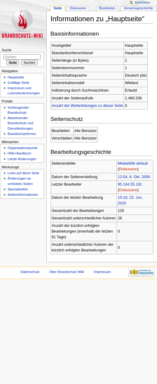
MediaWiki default (133, 163)
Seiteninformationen (22, 194)
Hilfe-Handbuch (19, 153)
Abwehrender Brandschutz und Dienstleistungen (20, 123)
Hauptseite (15, 77)
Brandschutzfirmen (21, 134)
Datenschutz (30, 272)
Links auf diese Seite (23, 173)
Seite (58, 8)
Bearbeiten (107, 8)
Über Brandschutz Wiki (66, 272)
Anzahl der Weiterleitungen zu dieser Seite (87, 106)
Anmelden (142, 2)
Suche (7, 50)
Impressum (102, 272)
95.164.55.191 (130, 184)
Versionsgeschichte (138, 8)
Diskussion (128, 169)
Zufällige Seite (18, 82)
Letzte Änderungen (21, 159)
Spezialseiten (17, 189)
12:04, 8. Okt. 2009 (134, 177)
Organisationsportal (22, 148)
